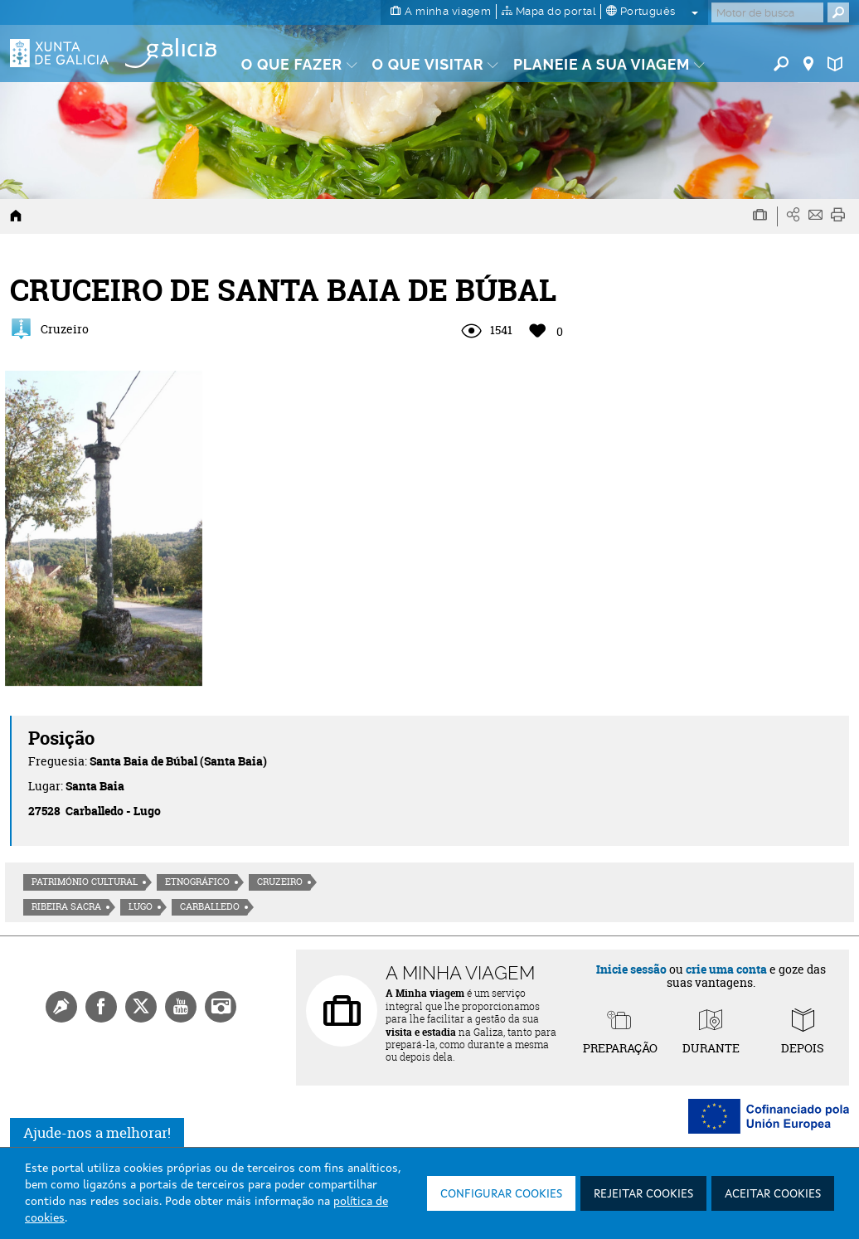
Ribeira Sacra (66, 906)
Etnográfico (197, 881)
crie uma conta (726, 969)
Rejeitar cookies (643, 1194)
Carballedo (210, 906)
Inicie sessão (631, 969)
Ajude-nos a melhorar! (97, 1132)
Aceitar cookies (773, 1194)
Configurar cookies (501, 1194)
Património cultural (85, 881)
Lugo (141, 906)
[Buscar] (767, 12)
